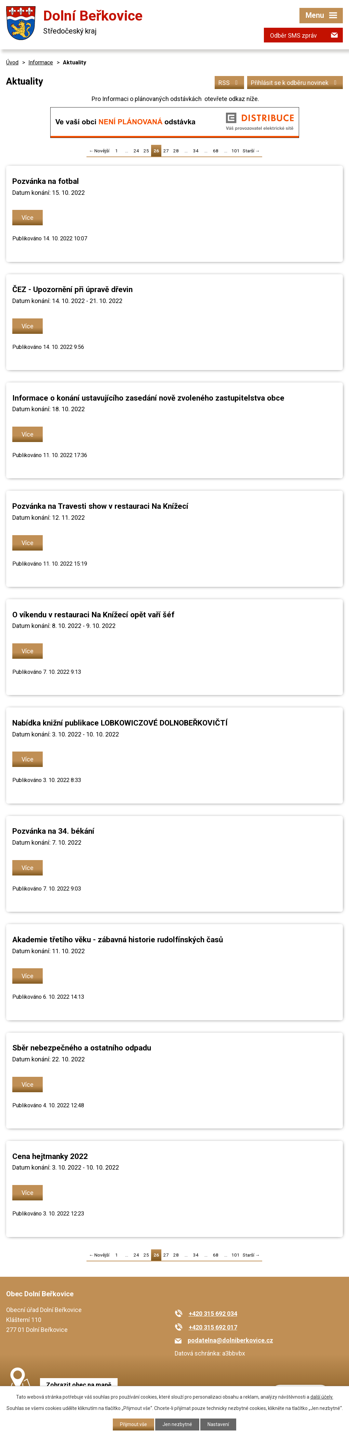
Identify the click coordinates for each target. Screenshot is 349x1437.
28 (176, 150)
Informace (40, 62)
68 (215, 150)
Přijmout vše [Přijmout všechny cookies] (133, 1424)
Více (27, 217)
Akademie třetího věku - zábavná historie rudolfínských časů (117, 939)
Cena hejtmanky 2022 (50, 1156)
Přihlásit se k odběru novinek (295, 82)
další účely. (321, 1397)
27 (166, 150)
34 (196, 150)
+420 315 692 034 (213, 1313)
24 (136, 150)
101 (235, 150)
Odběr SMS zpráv (293, 35)
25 (146, 150)
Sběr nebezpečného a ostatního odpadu (81, 1047)
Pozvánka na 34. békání (53, 831)
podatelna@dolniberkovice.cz (230, 1340)
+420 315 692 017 (213, 1327)
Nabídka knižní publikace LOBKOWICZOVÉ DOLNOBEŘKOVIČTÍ (120, 722)
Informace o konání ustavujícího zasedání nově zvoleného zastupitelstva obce (148, 397)
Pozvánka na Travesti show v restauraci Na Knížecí (100, 506)
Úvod (12, 62)
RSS (229, 82)
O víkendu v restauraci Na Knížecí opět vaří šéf (93, 614)
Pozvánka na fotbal (45, 181)
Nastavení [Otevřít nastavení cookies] (218, 1424)
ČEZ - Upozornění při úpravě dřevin (72, 289)
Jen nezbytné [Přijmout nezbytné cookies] (177, 1424)
